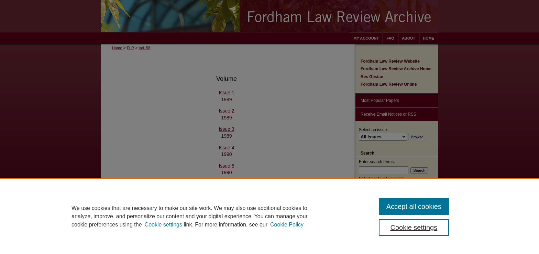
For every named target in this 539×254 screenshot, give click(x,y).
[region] (269, 216)
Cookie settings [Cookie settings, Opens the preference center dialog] (414, 227)
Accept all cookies (413, 206)
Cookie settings (163, 224)
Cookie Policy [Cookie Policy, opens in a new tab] (287, 224)
